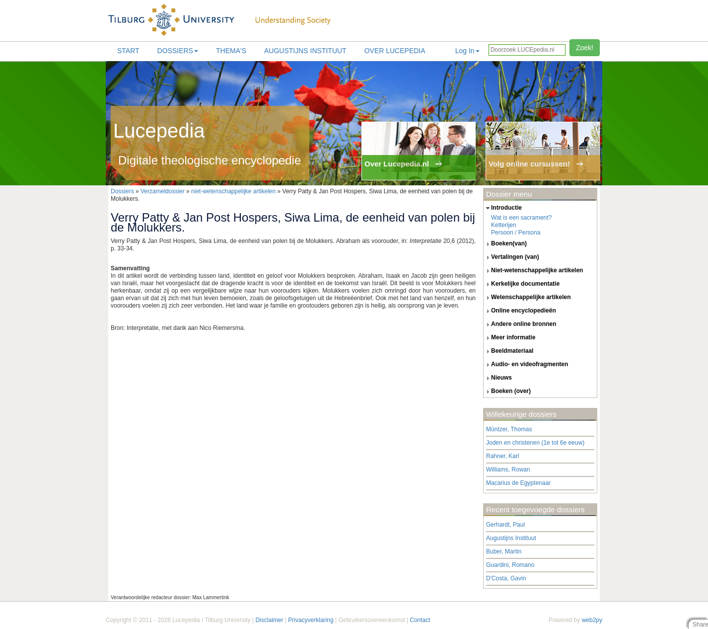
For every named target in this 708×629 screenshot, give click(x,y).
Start (128, 51)
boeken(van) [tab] (505, 244)
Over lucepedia (394, 51)
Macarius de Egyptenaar (518, 482)
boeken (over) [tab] (507, 391)
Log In (467, 51)
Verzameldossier (163, 191)
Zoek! (584, 48)
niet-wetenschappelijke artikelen (233, 191)
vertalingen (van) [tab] (511, 257)
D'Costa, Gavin (506, 578)
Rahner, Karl (502, 456)
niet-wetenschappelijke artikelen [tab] (533, 271)
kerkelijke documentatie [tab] (522, 284)
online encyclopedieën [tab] (520, 311)
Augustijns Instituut (305, 51)
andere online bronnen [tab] (520, 324)
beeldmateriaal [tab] (508, 351)
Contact (420, 620)
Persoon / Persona (515, 232)
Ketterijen (503, 225)
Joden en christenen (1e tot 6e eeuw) (535, 442)
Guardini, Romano (510, 564)
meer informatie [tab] (509, 338)
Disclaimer (269, 620)
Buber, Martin (503, 551)
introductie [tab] (503, 208)
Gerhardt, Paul (505, 524)
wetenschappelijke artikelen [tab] (527, 298)
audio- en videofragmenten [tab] (526, 365)
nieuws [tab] (498, 378)
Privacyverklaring (310, 620)
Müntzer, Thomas (509, 429)
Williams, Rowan (508, 469)
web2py (592, 620)
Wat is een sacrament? (521, 217)
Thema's (231, 51)
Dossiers (177, 51)
